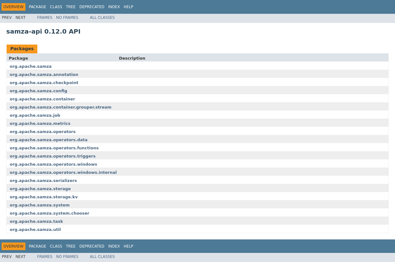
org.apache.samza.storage (40, 188)
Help (128, 7)
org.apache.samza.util (35, 229)
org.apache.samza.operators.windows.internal (63, 172)
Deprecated (91, 7)
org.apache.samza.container (42, 99)
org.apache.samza (31, 66)
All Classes (102, 17)
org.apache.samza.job (35, 115)
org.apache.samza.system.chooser (49, 213)
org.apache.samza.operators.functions (54, 148)
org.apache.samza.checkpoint (44, 82)
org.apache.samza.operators (43, 131)
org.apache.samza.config (38, 90)
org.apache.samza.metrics (40, 123)
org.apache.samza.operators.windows (53, 164)
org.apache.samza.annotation (44, 74)
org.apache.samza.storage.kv (44, 197)
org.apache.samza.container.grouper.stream (60, 107)
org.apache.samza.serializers (43, 180)
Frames (44, 17)
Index (114, 7)
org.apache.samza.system (40, 205)
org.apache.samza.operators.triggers (53, 156)
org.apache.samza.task (36, 221)
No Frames (67, 17)
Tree (71, 7)
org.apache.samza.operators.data (49, 139)
